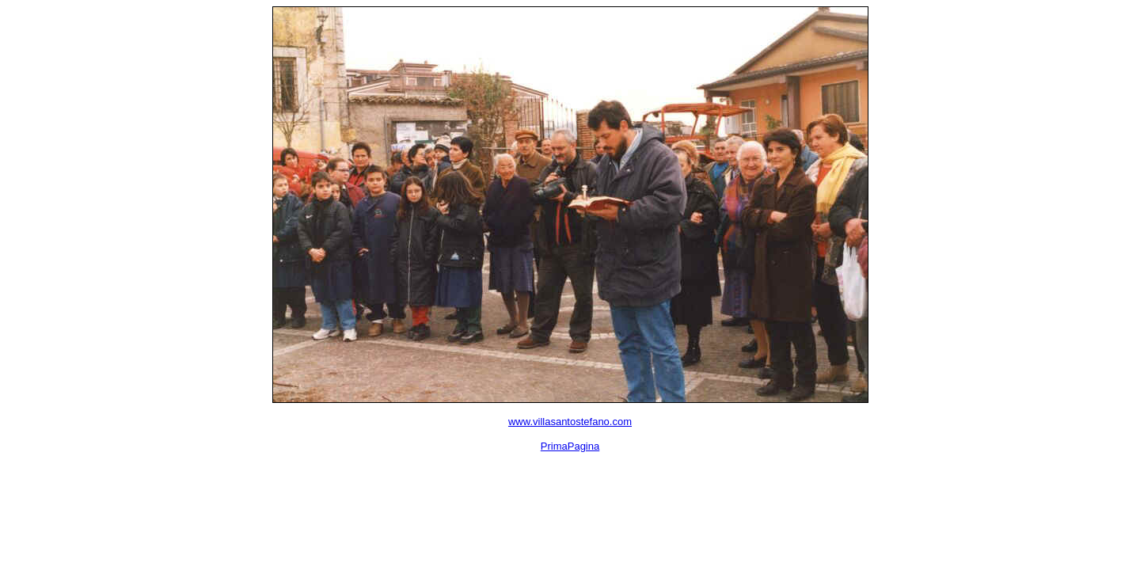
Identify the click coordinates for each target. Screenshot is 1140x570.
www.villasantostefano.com (570, 422)
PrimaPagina (570, 446)
